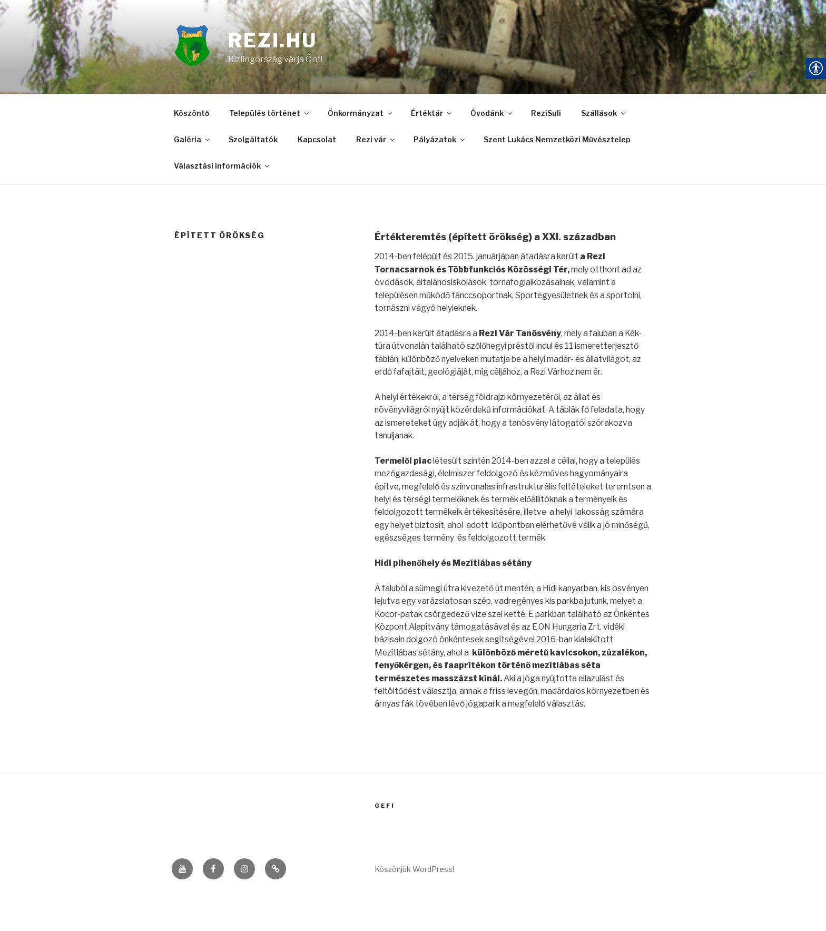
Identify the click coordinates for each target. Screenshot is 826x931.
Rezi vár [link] (376, 141)
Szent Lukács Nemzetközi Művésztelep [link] (557, 141)
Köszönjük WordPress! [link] (414, 905)
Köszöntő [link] (191, 115)
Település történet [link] (269, 115)
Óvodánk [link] (492, 115)
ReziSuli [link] (546, 115)
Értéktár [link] (432, 115)
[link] (201, 48)
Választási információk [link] (222, 167)
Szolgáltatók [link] (253, 141)
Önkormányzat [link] (361, 115)
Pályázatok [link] (440, 141)
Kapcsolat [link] (317, 141)
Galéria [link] (192, 141)
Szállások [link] (604, 115)
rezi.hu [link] (273, 41)
